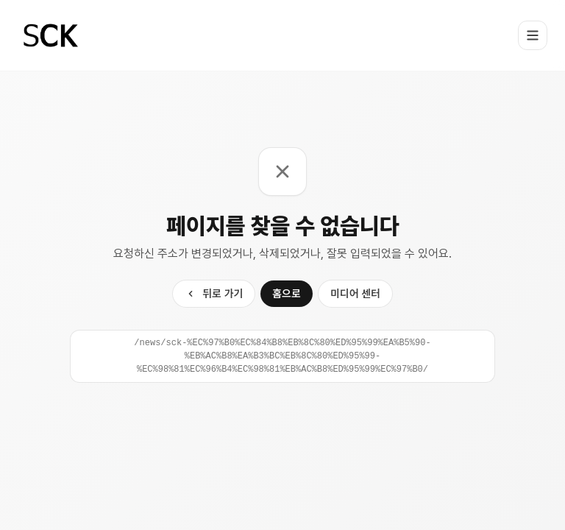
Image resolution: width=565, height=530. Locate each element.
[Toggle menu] (532, 35)
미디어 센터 (355, 293)
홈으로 (286, 293)
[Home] (51, 35)
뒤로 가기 (214, 293)
